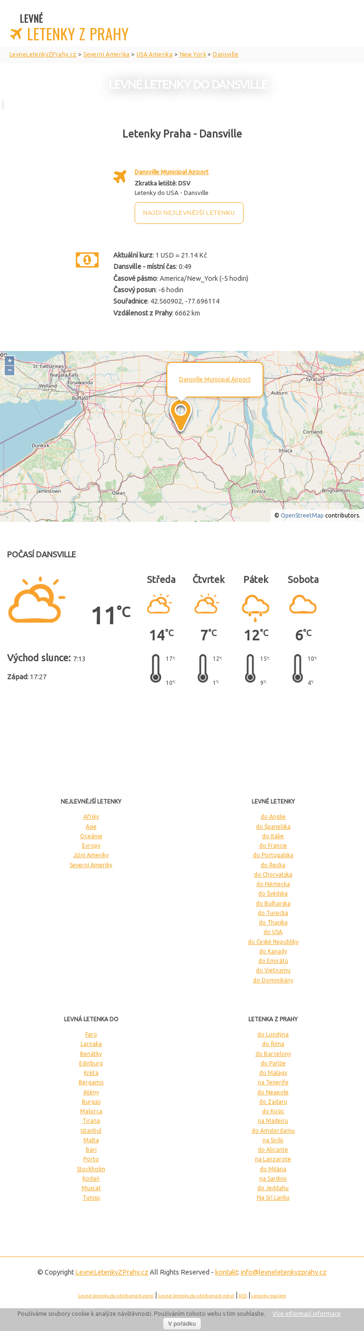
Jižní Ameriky (91, 855)
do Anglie (273, 816)
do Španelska (273, 826)
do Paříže (273, 1063)
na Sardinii (273, 1178)
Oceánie (91, 836)
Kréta (91, 1073)
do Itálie (273, 836)
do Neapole (273, 1092)
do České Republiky (273, 942)
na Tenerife (273, 1082)
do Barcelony (273, 1054)
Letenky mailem (268, 1295)
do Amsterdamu (273, 1131)
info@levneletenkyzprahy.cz (284, 1272)
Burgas (91, 1102)
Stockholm (91, 1169)
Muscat (91, 1188)
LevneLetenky (111, 1272)
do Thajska (273, 922)
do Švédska (273, 893)
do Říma (273, 1044)
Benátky (91, 1054)
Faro (91, 1034)
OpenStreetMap (302, 515)
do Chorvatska (273, 874)
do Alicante (273, 1149)
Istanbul (91, 1131)
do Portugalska (273, 855)
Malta (91, 1140)
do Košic (273, 1111)
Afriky (91, 816)
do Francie (273, 845)
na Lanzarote (273, 1159)
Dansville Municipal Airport (172, 171)
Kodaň (91, 1178)
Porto (91, 1159)
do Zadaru (273, 1102)
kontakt (226, 1272)
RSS (243, 1295)
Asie (91, 826)
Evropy (91, 845)
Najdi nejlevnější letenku (189, 212)
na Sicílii (273, 1140)
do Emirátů (273, 961)
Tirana (91, 1121)
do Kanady (273, 951)
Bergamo (91, 1082)
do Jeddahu (273, 1188)
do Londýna (273, 1034)
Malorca (91, 1111)
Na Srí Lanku (273, 1197)
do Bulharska (273, 903)
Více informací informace (307, 1314)
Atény (91, 1092)
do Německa (273, 884)
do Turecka (273, 913)
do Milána (273, 1169)
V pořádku (182, 1324)
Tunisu (91, 1197)
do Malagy (273, 1073)
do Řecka (273, 865)
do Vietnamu (273, 970)
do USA (273, 932)
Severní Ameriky (91, 865)
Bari (91, 1149)
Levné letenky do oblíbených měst (196, 1295)
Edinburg (91, 1063)
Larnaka (91, 1044)
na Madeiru (273, 1121)
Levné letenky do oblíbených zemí (116, 1295)
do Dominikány (273, 980)
